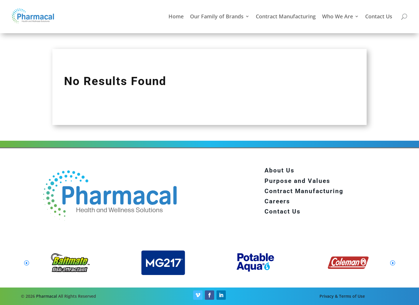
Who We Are (337, 16)
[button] (392, 263)
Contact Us (378, 16)
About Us (279, 170)
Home (176, 16)
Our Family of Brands (217, 16)
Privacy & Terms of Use (342, 296)
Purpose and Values (297, 180)
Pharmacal (46, 296)
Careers (277, 201)
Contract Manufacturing (286, 16)
